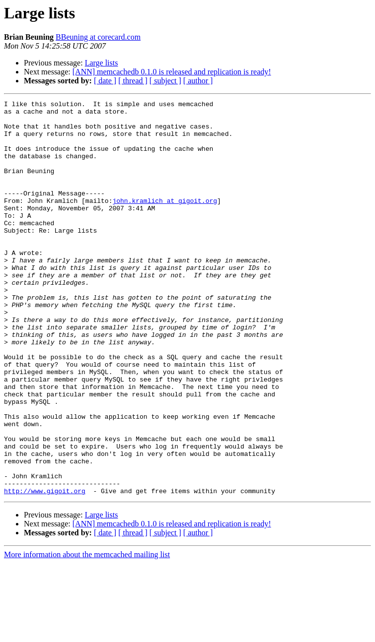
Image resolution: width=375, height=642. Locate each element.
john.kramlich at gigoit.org (164, 221)
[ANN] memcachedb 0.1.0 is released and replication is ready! (172, 71)
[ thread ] (133, 80)
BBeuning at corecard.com (98, 37)
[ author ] (198, 80)
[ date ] (105, 80)
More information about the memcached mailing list (87, 633)
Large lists (101, 63)
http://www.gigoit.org (44, 569)
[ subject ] (165, 80)
